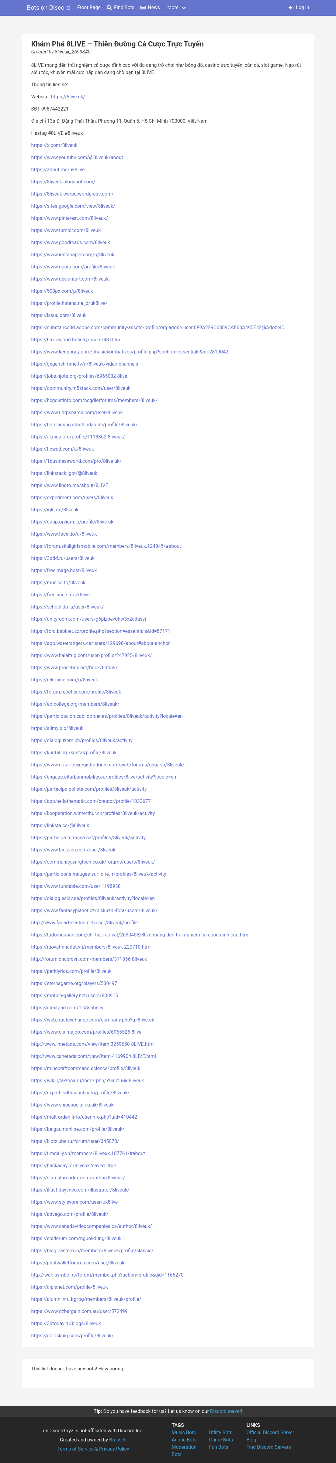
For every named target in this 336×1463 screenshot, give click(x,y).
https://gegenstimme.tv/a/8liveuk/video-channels (84, 364)
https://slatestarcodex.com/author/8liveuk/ (78, 1178)
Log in (299, 7)
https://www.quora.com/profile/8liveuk (73, 267)
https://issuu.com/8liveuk (59, 315)
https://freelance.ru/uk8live (60, 595)
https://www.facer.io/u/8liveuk (64, 534)
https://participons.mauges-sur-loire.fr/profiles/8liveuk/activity (98, 874)
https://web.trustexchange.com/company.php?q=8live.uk (92, 1020)
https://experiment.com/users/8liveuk (72, 497)
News (150, 7)
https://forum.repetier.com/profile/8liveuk (76, 692)
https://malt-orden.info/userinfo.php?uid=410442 (84, 1117)
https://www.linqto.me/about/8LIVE (69, 485)
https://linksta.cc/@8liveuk (60, 825)
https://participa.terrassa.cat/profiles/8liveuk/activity (88, 838)
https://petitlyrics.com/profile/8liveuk (71, 971)
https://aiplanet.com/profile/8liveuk (69, 1287)
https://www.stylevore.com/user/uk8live (74, 1202)
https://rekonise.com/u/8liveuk (64, 680)
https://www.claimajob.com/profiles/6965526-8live (86, 1032)
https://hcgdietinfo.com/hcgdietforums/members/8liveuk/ (94, 400)
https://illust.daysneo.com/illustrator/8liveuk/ (80, 1190)
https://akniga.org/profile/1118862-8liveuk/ (78, 437)
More (172, 7)
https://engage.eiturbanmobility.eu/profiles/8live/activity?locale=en (103, 777)
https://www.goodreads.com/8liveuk (70, 242)
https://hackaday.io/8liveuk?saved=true (73, 1165)
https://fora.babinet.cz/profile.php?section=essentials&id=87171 (101, 631)
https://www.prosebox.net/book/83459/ (74, 667)
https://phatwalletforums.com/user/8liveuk (78, 1263)
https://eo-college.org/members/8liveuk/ (75, 704)
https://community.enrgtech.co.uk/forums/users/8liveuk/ (93, 862)
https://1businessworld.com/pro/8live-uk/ (76, 461)
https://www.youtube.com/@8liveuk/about (77, 157)
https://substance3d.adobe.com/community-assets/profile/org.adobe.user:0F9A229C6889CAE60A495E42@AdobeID (158, 327)
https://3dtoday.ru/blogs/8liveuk (66, 1323)
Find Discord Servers (269, 1447)
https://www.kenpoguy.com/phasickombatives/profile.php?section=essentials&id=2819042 (130, 352)
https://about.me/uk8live (58, 169)
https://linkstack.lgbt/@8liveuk (64, 473)
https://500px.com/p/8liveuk (62, 291)
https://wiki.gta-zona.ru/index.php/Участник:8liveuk (87, 1080)
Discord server (225, 1411)
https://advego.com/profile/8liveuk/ (70, 1214)
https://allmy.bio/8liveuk (57, 728)
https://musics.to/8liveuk (58, 582)
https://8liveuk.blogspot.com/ (63, 182)
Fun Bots (218, 1447)
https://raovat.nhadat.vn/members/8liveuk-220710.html (91, 947)
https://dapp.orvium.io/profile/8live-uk (72, 522)
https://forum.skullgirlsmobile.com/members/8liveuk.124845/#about (106, 546)
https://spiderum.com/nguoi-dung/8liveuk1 (77, 1238)
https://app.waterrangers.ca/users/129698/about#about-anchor (100, 643)
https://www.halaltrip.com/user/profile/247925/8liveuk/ (91, 655)
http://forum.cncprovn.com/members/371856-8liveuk (89, 959)
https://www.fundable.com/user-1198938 (76, 886)
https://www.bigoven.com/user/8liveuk (73, 850)
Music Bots (184, 1432)
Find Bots (120, 7)
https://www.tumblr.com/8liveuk (66, 230)
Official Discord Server (270, 1432)
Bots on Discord (48, 7)
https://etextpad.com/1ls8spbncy (67, 1008)
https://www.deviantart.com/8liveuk (70, 279)
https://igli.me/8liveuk (55, 510)
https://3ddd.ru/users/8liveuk (63, 558)
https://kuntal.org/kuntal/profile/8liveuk (74, 752)
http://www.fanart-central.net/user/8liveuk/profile (84, 923)
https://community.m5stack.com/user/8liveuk (81, 388)
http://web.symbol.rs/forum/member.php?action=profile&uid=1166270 (107, 1275)
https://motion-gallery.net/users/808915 (74, 995)
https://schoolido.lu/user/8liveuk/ (67, 607)
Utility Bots (221, 1432)
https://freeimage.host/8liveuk (64, 570)
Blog (251, 1440)
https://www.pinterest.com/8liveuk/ (69, 218)
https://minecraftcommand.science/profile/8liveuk (85, 1068)
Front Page (89, 7)
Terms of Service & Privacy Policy (93, 1449)
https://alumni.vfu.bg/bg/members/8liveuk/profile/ (86, 1299)
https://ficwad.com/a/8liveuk (62, 449)
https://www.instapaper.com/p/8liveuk (72, 254)
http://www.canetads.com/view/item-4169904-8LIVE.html (93, 1056)
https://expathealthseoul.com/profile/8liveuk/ (80, 1093)
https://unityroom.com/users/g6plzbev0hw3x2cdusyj (88, 619)
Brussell (117, 1440)
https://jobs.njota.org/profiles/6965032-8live (79, 376)
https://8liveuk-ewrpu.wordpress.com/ (72, 194)
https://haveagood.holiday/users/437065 (75, 340)
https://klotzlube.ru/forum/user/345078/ (75, 1141)
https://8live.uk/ (68, 97)
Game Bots (221, 1440)
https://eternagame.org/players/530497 (74, 983)
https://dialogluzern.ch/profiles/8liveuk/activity (82, 740)
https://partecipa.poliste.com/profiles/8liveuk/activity (89, 789)
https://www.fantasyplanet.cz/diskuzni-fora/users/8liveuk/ (94, 910)
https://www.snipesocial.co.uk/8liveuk (72, 1105)
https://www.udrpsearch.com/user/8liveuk (77, 412)
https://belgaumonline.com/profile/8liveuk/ (78, 1129)
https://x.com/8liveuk (54, 145)
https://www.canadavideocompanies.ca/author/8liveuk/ (91, 1226)
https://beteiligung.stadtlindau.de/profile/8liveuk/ (84, 425)
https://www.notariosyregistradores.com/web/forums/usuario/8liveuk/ (108, 765)
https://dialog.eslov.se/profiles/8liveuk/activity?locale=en (93, 898)
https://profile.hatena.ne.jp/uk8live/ (69, 303)
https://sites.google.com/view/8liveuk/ (73, 206)
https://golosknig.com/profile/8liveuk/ (72, 1336)
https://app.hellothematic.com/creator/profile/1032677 (91, 801)
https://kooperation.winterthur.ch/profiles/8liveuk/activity (93, 813)
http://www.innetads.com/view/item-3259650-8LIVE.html (93, 1044)
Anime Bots (184, 1440)
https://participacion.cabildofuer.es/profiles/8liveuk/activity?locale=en (107, 716)
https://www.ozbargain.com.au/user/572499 (79, 1311)
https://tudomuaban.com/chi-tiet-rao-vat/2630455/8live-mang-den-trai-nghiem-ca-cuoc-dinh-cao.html (140, 935)
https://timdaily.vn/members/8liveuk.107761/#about (88, 1153)
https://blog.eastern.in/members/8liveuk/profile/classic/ (92, 1250)
